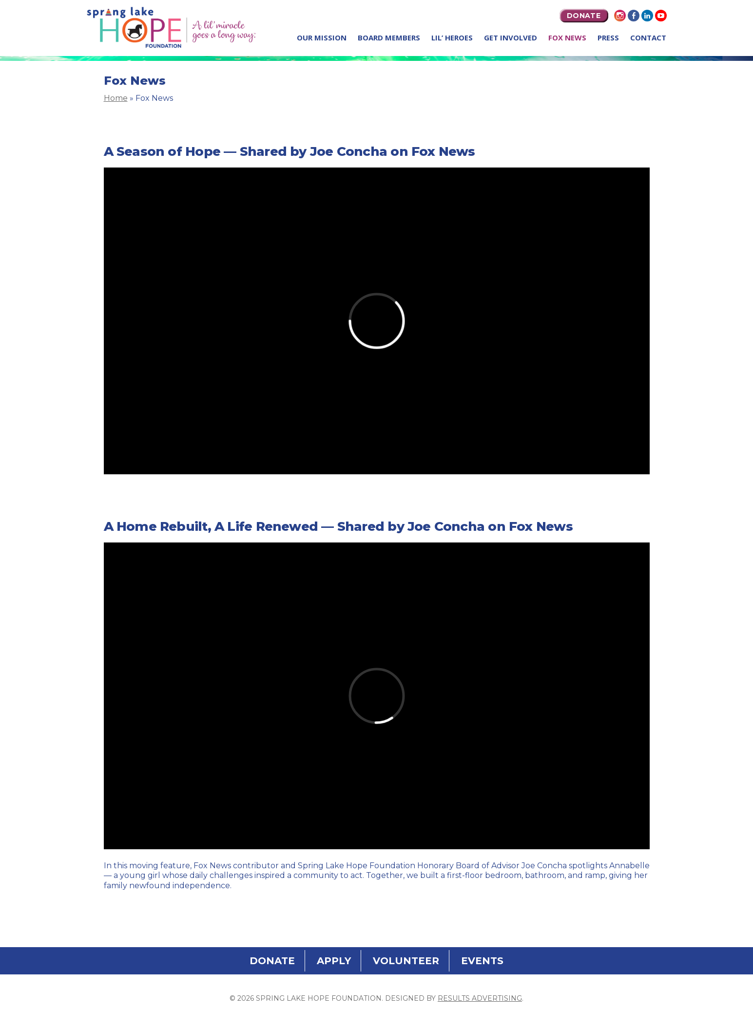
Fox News (567, 37)
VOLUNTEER (406, 961)
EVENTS (482, 961)
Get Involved (510, 37)
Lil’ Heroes (452, 37)
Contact (648, 37)
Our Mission (322, 37)
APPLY (334, 961)
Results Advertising (480, 998)
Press (608, 37)
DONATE (583, 15)
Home (116, 98)
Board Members (389, 37)
